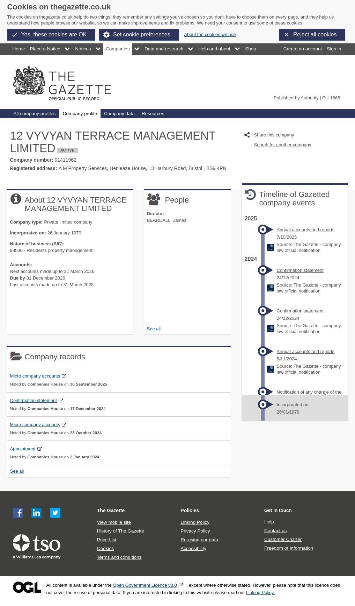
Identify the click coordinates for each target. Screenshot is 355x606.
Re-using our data (199, 539)
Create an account (302, 48)
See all (154, 328)
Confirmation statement (33, 400)
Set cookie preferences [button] (141, 34)
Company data (119, 113)
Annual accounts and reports (306, 229)
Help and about (214, 48)
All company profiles (35, 113)
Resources (153, 113)
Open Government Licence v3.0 (145, 585)
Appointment (23, 448)
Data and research (164, 48)
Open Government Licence (27, 587)
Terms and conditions (119, 557)
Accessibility (193, 548)
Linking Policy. (260, 592)
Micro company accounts (35, 376)
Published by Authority (296, 97)
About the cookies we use (210, 34)
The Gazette (111, 510)
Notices (83, 48)
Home (19, 48)
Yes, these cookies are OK (54, 34)
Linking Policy (194, 522)
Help (269, 521)
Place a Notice (45, 48)
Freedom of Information (288, 548)
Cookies (105, 548)
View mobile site (114, 522)
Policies (189, 510)
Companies (118, 48)
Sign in (334, 48)
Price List (107, 539)
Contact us (275, 530)
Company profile (79, 113)
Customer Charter (283, 539)
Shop (250, 48)
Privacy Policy (195, 531)
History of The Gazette (120, 531)
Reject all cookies (315, 34)
